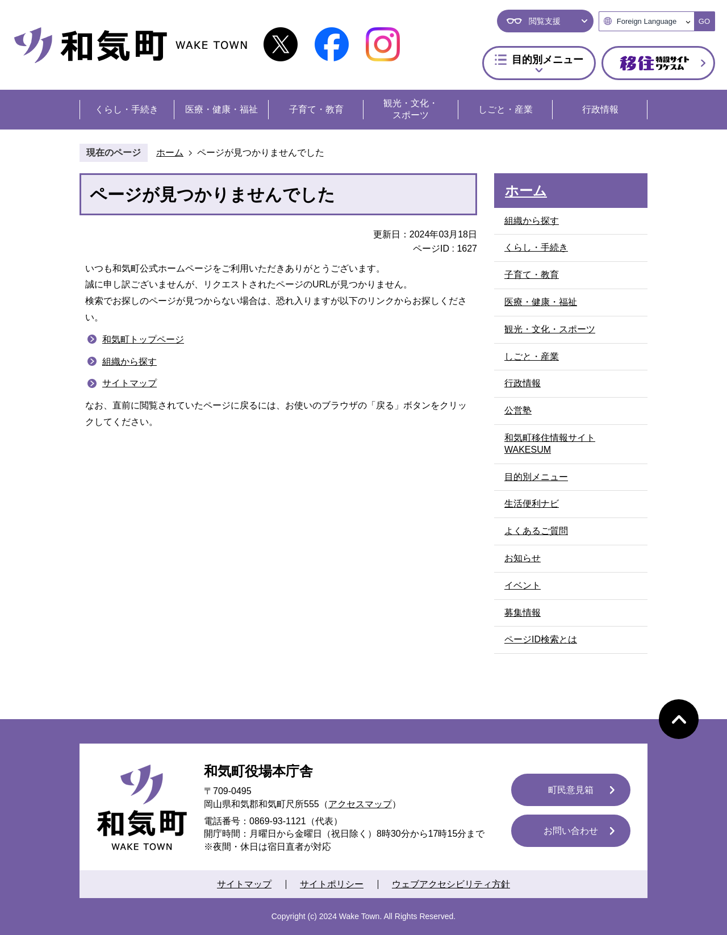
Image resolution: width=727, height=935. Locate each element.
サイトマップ (129, 383)
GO (704, 21)
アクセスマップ (360, 804)
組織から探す (129, 361)
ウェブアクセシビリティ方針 (451, 884)
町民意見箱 (571, 790)
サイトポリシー (332, 884)
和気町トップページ (143, 339)
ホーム (169, 152)
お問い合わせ (571, 831)
